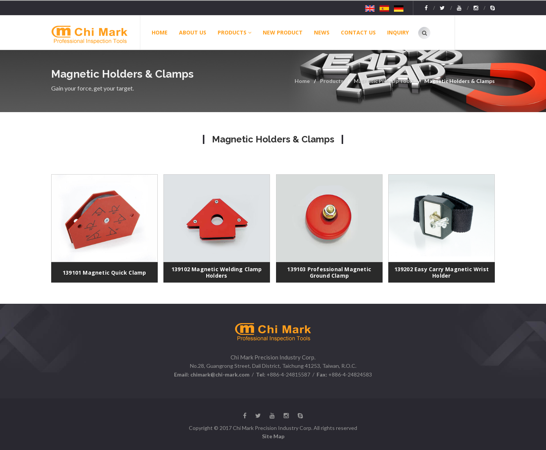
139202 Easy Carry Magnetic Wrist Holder (441, 272)
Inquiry (398, 32)
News (321, 32)
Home (160, 32)
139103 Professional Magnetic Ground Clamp (329, 272)
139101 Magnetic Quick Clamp (104, 272)
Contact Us (358, 32)
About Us (192, 32)
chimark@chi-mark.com (219, 374)
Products (332, 81)
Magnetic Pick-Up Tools (384, 81)
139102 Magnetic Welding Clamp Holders (216, 272)
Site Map (273, 436)
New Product (283, 32)
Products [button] (234, 32)
